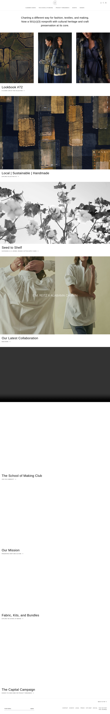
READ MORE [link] (6, 341)
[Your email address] (19, 708)
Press (83, 707)
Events (71, 707)
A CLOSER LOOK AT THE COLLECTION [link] (13, 90)
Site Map (89, 707)
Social (95, 707)
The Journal (103, 709)
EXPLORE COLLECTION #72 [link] (10, 176)
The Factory (103, 707)
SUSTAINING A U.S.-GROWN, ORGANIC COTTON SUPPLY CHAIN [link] (20, 250)
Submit (32, 708)
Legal (77, 707)
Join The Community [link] (9, 479)
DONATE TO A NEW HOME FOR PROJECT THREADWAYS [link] (18, 692)
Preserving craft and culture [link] (12, 553)
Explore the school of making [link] (12, 618)
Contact (65, 707)
